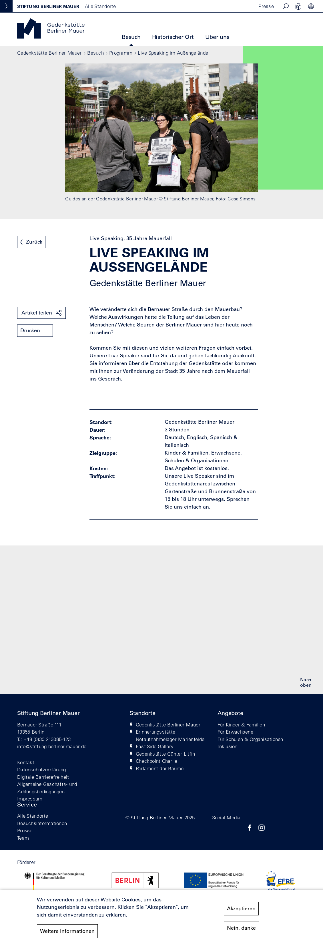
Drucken (30, 330)
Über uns (217, 36)
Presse (266, 6)
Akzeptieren (241, 908)
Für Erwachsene (235, 732)
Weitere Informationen (67, 931)
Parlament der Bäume (160, 768)
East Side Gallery (155, 746)
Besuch (131, 36)
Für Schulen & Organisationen (250, 739)
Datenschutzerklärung (41, 769)
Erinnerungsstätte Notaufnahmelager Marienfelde (170, 735)
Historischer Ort (173, 36)
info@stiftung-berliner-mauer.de (51, 746)
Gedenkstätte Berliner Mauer (49, 53)
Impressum (29, 799)
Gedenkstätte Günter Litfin (165, 754)
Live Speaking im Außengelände (173, 53)
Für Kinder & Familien (241, 725)
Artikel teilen (36, 313)
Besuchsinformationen (42, 823)
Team (23, 838)
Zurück (34, 242)
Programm (120, 53)
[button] (286, 6)
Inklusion (227, 746)
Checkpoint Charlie (157, 761)
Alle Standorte (32, 816)
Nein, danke (241, 928)
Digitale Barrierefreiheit (43, 777)
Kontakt (25, 762)
